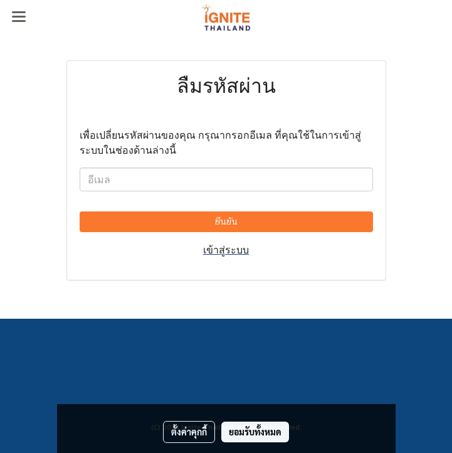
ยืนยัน (226, 221)
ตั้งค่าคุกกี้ (189, 431)
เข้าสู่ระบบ (226, 250)
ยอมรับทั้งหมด (255, 431)
